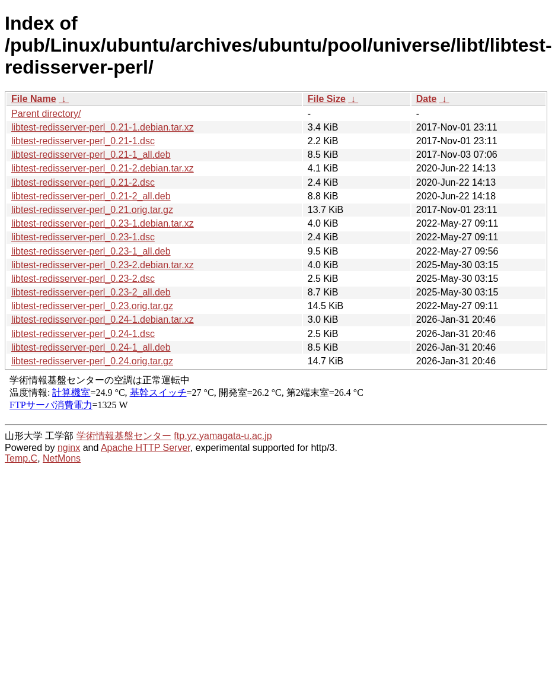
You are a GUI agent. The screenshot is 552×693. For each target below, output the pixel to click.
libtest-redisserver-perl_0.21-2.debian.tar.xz (102, 168)
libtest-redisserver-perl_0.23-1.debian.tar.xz (102, 223)
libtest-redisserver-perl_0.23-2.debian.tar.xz (102, 265)
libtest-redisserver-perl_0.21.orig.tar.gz (92, 210)
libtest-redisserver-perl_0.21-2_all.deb (91, 196)
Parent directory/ (46, 114)
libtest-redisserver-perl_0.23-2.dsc (83, 279)
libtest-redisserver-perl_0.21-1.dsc (83, 141)
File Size (327, 99)
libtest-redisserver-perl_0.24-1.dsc (83, 334)
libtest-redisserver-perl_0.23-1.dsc (83, 237)
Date (426, 99)
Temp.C (21, 458)
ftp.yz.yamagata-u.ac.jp (223, 436)
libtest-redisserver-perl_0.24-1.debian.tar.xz (102, 319)
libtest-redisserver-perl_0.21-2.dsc (83, 182)
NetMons (62, 458)
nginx (69, 448)
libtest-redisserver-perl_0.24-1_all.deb (91, 347)
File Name (33, 99)
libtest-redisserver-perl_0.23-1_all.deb (91, 251)
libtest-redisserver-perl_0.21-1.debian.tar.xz (102, 127)
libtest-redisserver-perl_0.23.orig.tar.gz (92, 306)
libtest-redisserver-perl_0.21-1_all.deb (91, 155)
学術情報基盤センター (123, 436)
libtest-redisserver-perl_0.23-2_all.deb (91, 292)
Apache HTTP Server (145, 448)
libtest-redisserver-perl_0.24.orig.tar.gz (92, 361)
